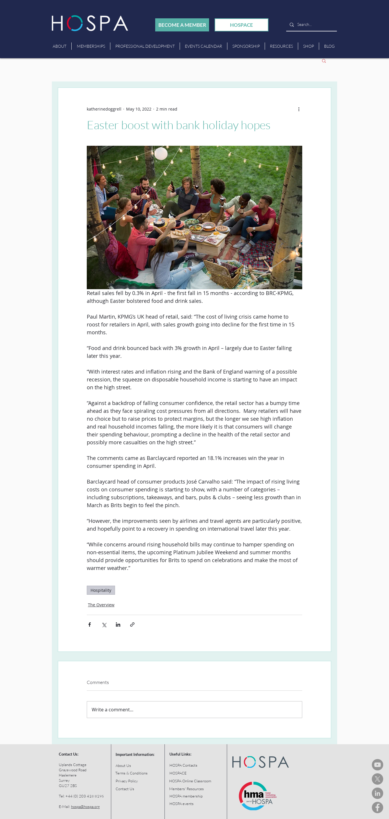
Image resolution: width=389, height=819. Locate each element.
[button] (324, 60)
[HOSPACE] (241, 24)
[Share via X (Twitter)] (104, 624)
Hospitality (101, 590)
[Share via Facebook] (89, 624)
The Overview (101, 604)
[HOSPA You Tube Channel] (377, 764)
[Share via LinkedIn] (118, 624)
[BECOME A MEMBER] (182, 24)
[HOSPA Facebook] (377, 807)
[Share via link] (132, 624)
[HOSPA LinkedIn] (377, 793)
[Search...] (311, 24)
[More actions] (298, 108)
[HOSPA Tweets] (377, 779)
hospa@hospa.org (85, 806)
